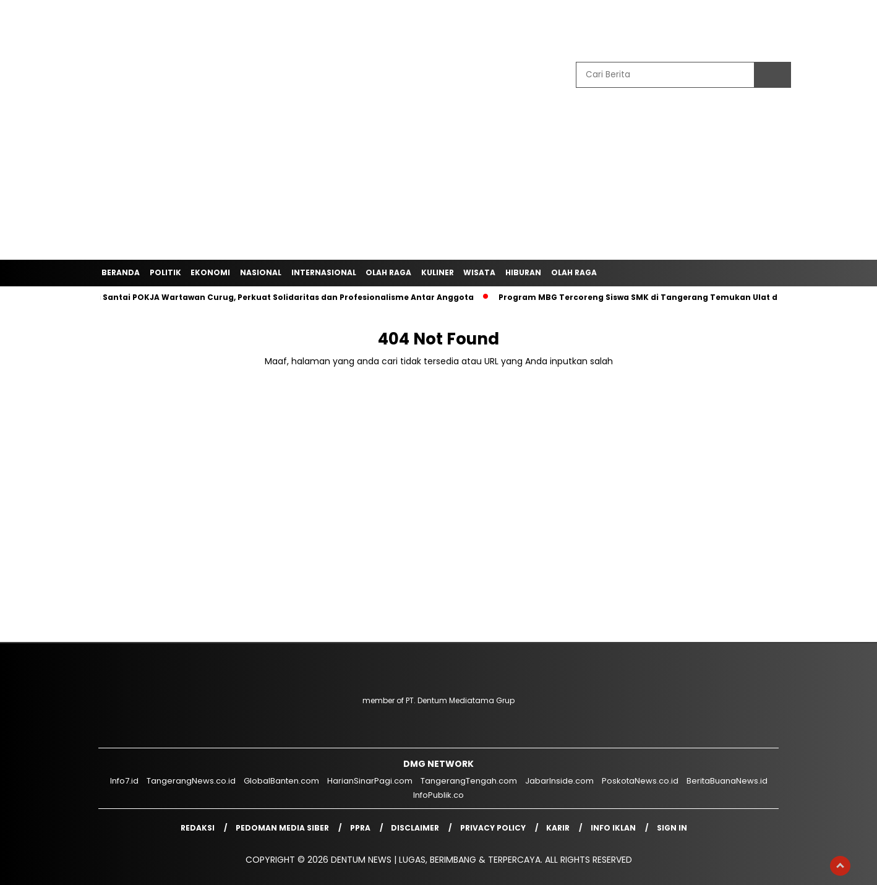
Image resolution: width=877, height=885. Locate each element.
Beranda (120, 272)
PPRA (360, 828)
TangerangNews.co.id (191, 781)
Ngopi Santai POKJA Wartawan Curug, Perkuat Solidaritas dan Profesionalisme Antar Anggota (278, 297)
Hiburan (523, 272)
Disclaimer (415, 828)
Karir (558, 828)
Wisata (479, 272)
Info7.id (124, 781)
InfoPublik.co (438, 795)
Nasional (260, 272)
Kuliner (437, 272)
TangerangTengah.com (469, 781)
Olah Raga (388, 272)
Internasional (323, 272)
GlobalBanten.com (281, 781)
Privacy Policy (493, 828)
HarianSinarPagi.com (370, 781)
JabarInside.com (559, 781)
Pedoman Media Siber (282, 828)
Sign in (672, 828)
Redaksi (198, 828)
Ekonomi (210, 272)
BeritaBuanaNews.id (727, 781)
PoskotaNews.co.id (640, 781)
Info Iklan (613, 828)
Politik (165, 272)
